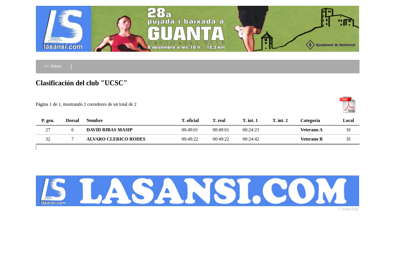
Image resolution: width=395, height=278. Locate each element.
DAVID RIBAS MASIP (109, 129)
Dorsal (72, 120)
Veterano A (311, 129)
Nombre (94, 120)
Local (348, 120)
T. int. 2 (280, 120)
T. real (219, 120)
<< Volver (53, 66)
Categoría (310, 120)
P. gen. (48, 120)
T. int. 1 (250, 120)
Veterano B (311, 139)
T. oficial (190, 120)
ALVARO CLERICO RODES (115, 139)
